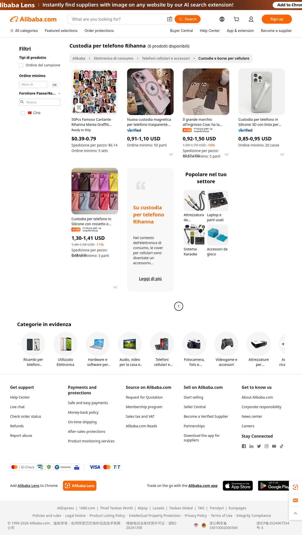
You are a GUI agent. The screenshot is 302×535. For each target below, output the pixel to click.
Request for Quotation (144, 397)
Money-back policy (83, 412)
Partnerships (194, 426)
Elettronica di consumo (113, 58)
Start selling (193, 397)
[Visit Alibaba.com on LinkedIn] (251, 446)
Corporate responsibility (261, 406)
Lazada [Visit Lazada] (158, 508)
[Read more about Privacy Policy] (194, 515)
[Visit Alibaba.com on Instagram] (266, 446)
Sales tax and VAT (140, 416)
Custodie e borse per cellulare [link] (223, 58)
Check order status (25, 416)
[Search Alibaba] (117, 19)
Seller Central (195, 406)
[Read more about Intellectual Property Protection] (154, 515)
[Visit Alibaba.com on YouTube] (274, 446)
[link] (295, 487)
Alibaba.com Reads (141, 426)
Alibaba (78, 58)
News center (252, 416)
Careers (248, 426)
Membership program (144, 406)
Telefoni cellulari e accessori (166, 58)
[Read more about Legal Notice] (74, 515)
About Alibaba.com (257, 397)
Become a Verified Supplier (206, 416)
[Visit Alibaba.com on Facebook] (244, 446)
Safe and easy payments (88, 402)
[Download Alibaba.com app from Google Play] (275, 486)
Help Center (20, 397)
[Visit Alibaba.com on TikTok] (281, 446)
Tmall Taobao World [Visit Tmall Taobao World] (116, 508)
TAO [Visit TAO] (201, 508)
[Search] (188, 19)
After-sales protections (86, 431)
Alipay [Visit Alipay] (143, 508)
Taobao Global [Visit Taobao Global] (181, 508)
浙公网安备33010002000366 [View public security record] (223, 525)
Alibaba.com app (203, 485)
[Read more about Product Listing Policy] (106, 515)
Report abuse (21, 435)
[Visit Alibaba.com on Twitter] (259, 446)
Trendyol (216, 508)
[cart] (237, 20)
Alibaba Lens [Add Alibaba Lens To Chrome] (29, 485)
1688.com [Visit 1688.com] (87, 508)
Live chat (17, 406)
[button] (170, 19)
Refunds (17, 426)
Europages (237, 508)
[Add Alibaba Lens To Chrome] (79, 486)
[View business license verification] (196, 525)
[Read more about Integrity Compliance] (252, 515)
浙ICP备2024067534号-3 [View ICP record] (272, 525)
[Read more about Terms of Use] (220, 515)
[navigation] (38, 176)
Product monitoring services (91, 441)
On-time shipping (82, 421)
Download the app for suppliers (202, 437)
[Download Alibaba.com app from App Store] (238, 486)
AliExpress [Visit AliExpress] (65, 508)
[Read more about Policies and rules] (46, 515)
